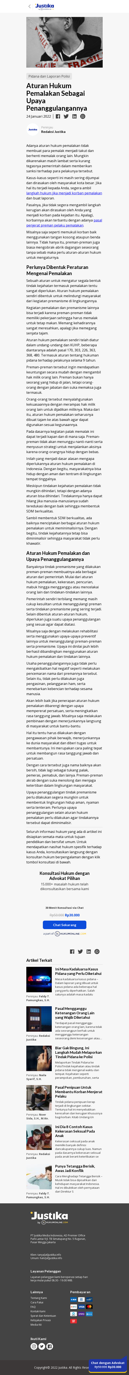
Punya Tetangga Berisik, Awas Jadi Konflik (75, 1168)
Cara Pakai (37, 1302)
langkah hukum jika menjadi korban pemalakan (64, 193)
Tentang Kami (39, 1298)
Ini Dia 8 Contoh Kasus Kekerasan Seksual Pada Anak (75, 1131)
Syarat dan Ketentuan (43, 1316)
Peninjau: (32, 996)
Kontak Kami (38, 1311)
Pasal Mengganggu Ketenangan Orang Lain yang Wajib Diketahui (74, 1013)
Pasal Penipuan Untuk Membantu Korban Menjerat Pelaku (78, 1091)
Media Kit (36, 1324)
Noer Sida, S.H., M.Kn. (37, 1116)
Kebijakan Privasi (41, 1320)
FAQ (33, 1307)
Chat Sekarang (64, 925)
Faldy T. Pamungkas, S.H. (38, 998)
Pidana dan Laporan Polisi (49, 76)
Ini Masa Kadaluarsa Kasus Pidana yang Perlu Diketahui (78, 971)
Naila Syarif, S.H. (36, 1077)
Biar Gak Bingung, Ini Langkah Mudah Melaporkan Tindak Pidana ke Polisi (78, 1052)
